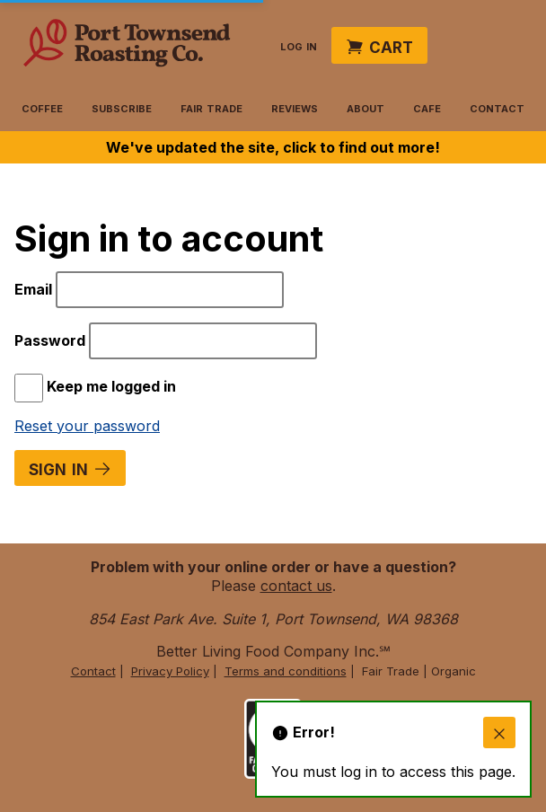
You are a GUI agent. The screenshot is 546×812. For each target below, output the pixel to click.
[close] (499, 733)
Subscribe (122, 107)
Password (51, 340)
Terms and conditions (286, 671)
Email (35, 289)
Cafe (427, 107)
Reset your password (87, 426)
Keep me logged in (95, 386)
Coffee (42, 107)
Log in (298, 45)
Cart (379, 45)
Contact (497, 107)
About (365, 107)
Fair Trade (211, 107)
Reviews (294, 107)
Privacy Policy (170, 671)
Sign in (70, 468)
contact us (296, 586)
